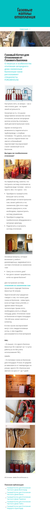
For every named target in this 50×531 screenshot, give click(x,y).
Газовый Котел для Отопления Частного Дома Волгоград (19, 489)
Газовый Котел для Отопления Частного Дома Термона (19, 498)
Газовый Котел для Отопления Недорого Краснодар (19, 507)
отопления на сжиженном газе (17, 285)
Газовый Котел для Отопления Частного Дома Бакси (19, 493)
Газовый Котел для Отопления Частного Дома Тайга (19, 503)
